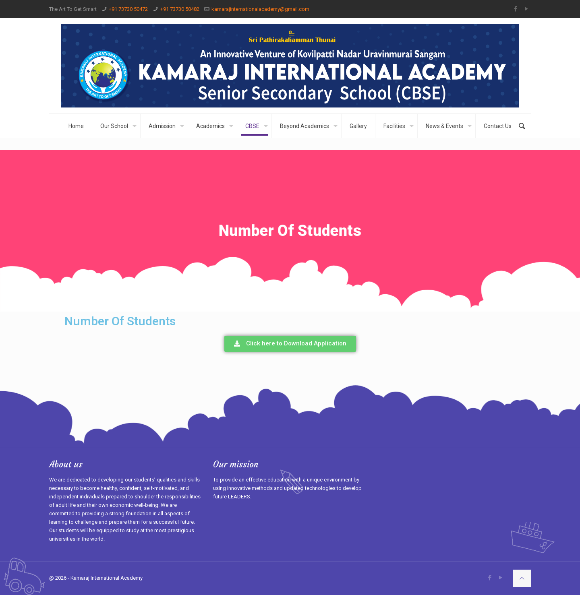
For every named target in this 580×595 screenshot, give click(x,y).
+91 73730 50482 (179, 9)
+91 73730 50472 (128, 9)
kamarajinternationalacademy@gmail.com (260, 9)
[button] (290, 344)
